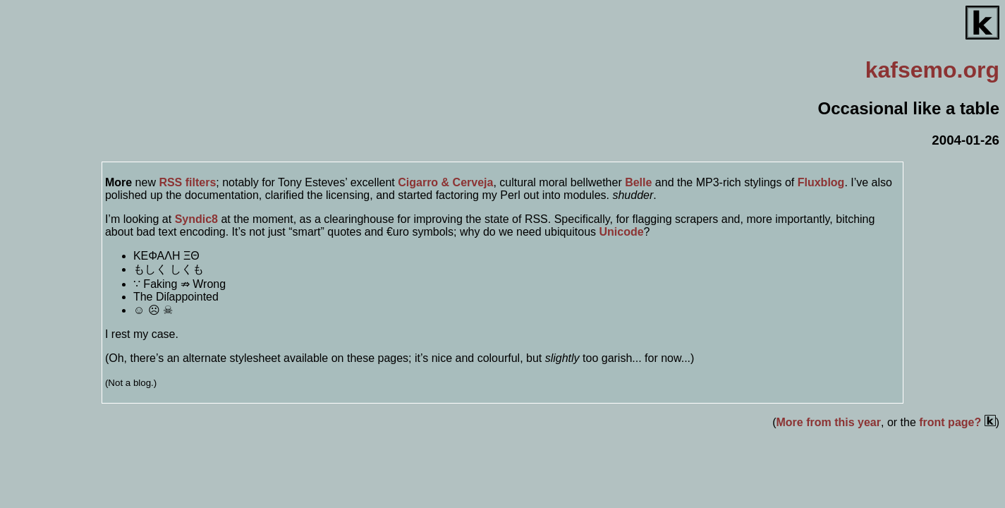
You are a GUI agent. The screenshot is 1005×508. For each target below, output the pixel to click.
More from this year (828, 422)
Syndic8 (196, 219)
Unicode (621, 232)
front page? (957, 422)
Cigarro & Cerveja (445, 182)
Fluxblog (821, 182)
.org (932, 70)
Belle (638, 182)
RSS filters (187, 182)
